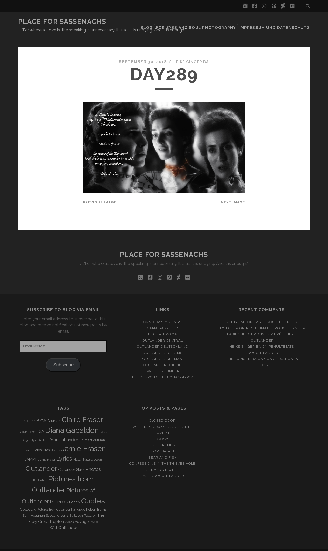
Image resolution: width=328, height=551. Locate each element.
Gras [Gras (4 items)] (46, 440)
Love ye (162, 423)
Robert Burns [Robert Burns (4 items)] (96, 500)
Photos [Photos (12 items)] (93, 459)
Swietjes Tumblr (163, 362)
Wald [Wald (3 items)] (94, 512)
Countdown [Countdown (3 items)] (28, 422)
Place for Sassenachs (62, 21)
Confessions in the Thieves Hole (162, 454)
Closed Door (162, 411)
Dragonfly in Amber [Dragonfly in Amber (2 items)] (34, 430)
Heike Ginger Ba (191, 52)
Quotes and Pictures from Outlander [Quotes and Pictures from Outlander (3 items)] (45, 500)
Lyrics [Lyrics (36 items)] (64, 449)
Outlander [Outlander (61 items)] (41, 459)
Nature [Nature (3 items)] (88, 450)
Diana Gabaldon (162, 319)
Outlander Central (162, 331)
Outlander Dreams (162, 343)
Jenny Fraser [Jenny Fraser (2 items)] (46, 450)
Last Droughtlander (276, 312)
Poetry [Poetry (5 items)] (74, 493)
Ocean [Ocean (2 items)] (98, 450)
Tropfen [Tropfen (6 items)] (56, 512)
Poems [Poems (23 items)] (59, 492)
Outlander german (162, 349)
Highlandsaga (162, 325)
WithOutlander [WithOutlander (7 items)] (63, 518)
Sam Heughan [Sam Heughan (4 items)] (34, 506)
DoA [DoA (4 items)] (103, 422)
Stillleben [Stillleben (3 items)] (76, 506)
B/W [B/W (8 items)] (41, 411)
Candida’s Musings (162, 312)
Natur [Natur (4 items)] (77, 450)
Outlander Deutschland (162, 337)
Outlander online (162, 355)
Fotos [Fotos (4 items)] (37, 440)
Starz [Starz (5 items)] (64, 506)
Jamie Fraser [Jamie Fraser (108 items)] (83, 439)
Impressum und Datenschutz (279, 22)
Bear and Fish (162, 448)
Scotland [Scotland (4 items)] (52, 506)
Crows (162, 429)
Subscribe (63, 355)
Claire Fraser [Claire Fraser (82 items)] (82, 410)
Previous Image (99, 193)
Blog (161, 22)
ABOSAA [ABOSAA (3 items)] (29, 412)
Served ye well (162, 460)
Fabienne (236, 325)
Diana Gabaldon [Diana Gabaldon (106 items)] (72, 421)
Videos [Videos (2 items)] (69, 512)
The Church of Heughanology (162, 368)
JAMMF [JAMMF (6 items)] (31, 450)
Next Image (233, 193)
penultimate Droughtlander (275, 319)
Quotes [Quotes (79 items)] (93, 491)
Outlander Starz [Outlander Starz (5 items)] (71, 460)
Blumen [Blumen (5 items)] (54, 411)
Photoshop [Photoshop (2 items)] (40, 470)
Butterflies (162, 436)
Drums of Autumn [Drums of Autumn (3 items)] (92, 430)
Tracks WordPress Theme (142, 545)
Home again (162, 442)
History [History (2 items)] (55, 440)
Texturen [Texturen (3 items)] (90, 506)
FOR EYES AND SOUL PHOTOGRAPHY (207, 22)
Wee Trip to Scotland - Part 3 (162, 417)
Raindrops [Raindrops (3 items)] (78, 500)
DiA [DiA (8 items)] (40, 422)
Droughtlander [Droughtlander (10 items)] (63, 430)
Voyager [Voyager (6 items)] (82, 512)
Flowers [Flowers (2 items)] (27, 440)
